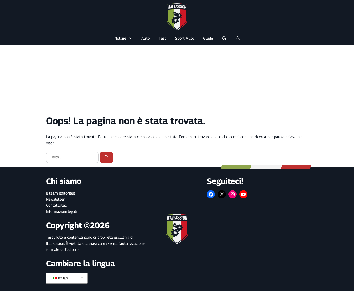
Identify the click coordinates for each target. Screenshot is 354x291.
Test (162, 38)
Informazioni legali (61, 211)
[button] (237, 38)
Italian (60, 278)
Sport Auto (184, 38)
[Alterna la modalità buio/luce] (224, 38)
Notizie (125, 38)
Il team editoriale (60, 193)
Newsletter (55, 199)
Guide (208, 38)
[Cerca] (106, 157)
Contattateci (57, 205)
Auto (145, 38)
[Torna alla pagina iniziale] (177, 16)
